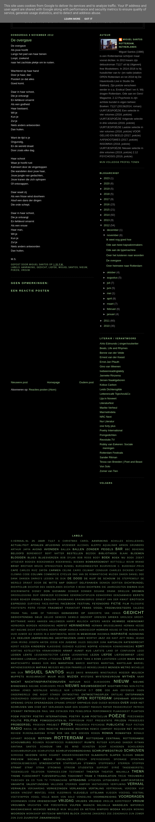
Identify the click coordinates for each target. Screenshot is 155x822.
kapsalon (115, 642)
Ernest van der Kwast (112, 357)
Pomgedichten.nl (53, 720)
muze (61, 677)
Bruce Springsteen (49, 566)
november (113, 235)
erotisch (137, 599)
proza (67, 724)
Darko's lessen (42, 578)
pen (71, 711)
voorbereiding (105, 796)
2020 (107, 183)
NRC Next (106, 416)
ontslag (117, 695)
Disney (37, 591)
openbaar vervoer (129, 698)
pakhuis (96, 707)
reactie (52, 728)
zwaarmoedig (50, 817)
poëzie (15, 270)
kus (88, 650)
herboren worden (24, 626)
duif (36, 595)
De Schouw (106, 578)
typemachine (58, 780)
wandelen (120, 805)
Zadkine (86, 814)
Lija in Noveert (108, 398)
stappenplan (72, 763)
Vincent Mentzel (34, 793)
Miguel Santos (68, 267)
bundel (69, 566)
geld (38, 617)
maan (131, 659)
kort (140, 646)
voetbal (138, 793)
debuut (72, 582)
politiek (31, 720)
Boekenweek (45, 562)
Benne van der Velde (112, 352)
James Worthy (87, 638)
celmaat (88, 570)
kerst (15, 646)
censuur (102, 570)
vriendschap (47, 801)
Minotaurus (109, 673)
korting (16, 651)
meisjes (53, 667)
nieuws (72, 685)
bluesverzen (48, 557)
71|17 (51, 540)
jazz (101, 638)
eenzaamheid (123, 595)
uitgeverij (111, 780)
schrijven (134, 750)
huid (14, 634)
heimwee (118, 621)
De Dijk (60, 578)
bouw (130, 562)
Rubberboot (74, 742)
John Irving (19, 642)
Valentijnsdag (37, 784)
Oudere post (86, 382)
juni (109, 288)
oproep (71, 703)
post (89, 720)
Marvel (139, 663)
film (126, 603)
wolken (127, 809)
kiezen (25, 646)
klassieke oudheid (60, 646)
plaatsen (137, 711)
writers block (68, 813)
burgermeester (87, 566)
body (96, 558)
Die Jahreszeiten (114, 587)
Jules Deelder (88, 642)
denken (105, 583)
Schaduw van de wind (59, 747)
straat (16, 767)
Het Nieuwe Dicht (23, 630)
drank (111, 591)
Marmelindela (107, 412)
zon (13, 818)
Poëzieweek (136, 716)
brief (15, 566)
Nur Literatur (107, 421)
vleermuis (64, 793)
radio (16, 728)
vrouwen (18, 805)
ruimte (89, 742)
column (37, 574)
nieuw (83, 267)
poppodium (76, 720)
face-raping (50, 604)
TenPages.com (57, 772)
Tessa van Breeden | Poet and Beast (121, 461)
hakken (42, 621)
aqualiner (110, 545)
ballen (66, 549)
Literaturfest (107, 403)
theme (15, 776)
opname (59, 703)
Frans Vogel (92, 607)
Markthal (108, 663)
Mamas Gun (40, 663)
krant (67, 650)
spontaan (137, 759)
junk (103, 642)
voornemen (19, 801)
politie (16, 720)
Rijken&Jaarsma (34, 733)
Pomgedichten (108, 435)
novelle (56, 690)
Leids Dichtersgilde (111, 389)
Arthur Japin (20, 549)
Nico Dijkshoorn (97, 682)
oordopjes (38, 699)
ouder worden (109, 703)
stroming (54, 768)
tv (46, 780)
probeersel (21, 724)
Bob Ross (84, 558)
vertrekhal (114, 788)
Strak (40, 768)
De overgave (113, 260)
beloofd (17, 553)
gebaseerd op (73, 613)
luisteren (109, 659)
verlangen (78, 788)
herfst (62, 625)
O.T (91, 690)
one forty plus (107, 425)
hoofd (53, 630)
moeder (124, 673)
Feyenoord (100, 603)
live (67, 658)
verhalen (18, 788)
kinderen (38, 646)
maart (110, 303)
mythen (128, 676)
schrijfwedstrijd (107, 750)
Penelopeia (83, 711)
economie (62, 595)
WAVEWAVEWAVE (21, 809)
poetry (26, 716)
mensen (114, 667)
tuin (40, 780)
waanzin (89, 805)
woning (139, 809)
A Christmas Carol (73, 541)
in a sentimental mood (60, 634)
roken (95, 733)
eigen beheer (20, 599)
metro (126, 667)
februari (112, 308)
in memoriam (86, 634)
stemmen (90, 763)
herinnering (79, 625)
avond (37, 549)
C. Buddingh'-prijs (131, 566)
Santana (16, 747)
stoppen (138, 763)
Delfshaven (89, 582)
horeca (73, 630)
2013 (107, 220)
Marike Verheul (108, 407)
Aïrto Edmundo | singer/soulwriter (119, 343)
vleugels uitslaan (88, 792)
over (124, 702)
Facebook (68, 603)
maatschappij (20, 663)
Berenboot (34, 553)
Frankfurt (72, 608)
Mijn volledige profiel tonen (119, 162)
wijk (64, 809)
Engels (37, 599)
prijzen (120, 720)
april (110, 298)
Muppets (17, 676)
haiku (31, 621)
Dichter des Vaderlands (45, 587)
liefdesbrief (125, 654)
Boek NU (118, 557)
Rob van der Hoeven (73, 733)
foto (31, 607)
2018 (107, 193)
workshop (33, 814)
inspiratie (119, 633)
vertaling (96, 788)
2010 (107, 325)
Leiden (16, 654)
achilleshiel (135, 541)
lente (27, 654)
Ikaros (38, 634)
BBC (127, 549)
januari (111, 314)
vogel (35, 797)
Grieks (113, 617)
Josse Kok (57, 642)
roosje (30, 738)
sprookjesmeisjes (24, 763)
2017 (107, 199)
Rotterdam (68, 737)
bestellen (75, 553)
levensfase (80, 655)
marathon (65, 663)
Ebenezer (47, 595)
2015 (107, 209)
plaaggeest (121, 711)
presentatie (103, 720)
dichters (94, 587)
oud (95, 702)
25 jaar (38, 540)
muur (52, 676)
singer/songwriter (75, 755)
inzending (136, 634)
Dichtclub (19, 587)
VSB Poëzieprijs (55, 805)
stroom (69, 768)
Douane (99, 591)
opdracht (68, 698)
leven (65, 654)
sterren (124, 763)
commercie (51, 574)
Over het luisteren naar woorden (125, 255)
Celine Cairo (71, 570)
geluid (48, 617)
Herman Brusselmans (107, 626)
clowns (16, 574)
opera (29, 703)
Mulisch (138, 672)
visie (51, 793)
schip (102, 747)
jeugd (140, 638)
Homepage (53, 382)
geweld (73, 617)
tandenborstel (133, 768)
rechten (82, 728)
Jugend (71, 642)
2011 (107, 320)
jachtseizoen (65, 638)
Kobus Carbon (108, 384)
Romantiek (123, 733)
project (53, 724)
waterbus (137, 805)
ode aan (111, 690)
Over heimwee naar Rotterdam (124, 265)
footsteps (18, 608)
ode (99, 690)
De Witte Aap (54, 582)
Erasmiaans (66, 599)
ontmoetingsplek (95, 694)
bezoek (91, 553)
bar (119, 549)
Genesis (60, 617)
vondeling (84, 797)
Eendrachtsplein (82, 595)
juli (109, 282)
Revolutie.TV (107, 439)
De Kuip (90, 578)
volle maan (50, 797)
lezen (94, 654)
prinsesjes (136, 720)
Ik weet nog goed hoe (118, 239)
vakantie (17, 784)
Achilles (117, 541)
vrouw (25, 270)
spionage (120, 759)
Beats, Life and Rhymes (114, 348)
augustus (112, 277)
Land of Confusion (120, 651)
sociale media (39, 759)
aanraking (28, 267)
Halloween (57, 621)
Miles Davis (75, 673)
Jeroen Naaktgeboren (112, 380)
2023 (107, 178)
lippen (42, 659)
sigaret (54, 755)
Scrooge (17, 755)
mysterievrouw (108, 676)
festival (84, 603)
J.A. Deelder (20, 638)
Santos (31, 747)
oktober (111, 272)
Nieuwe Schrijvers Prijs (46, 686)
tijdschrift (31, 776)
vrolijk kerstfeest (117, 801)
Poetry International (111, 430)
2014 (107, 214)
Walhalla (103, 805)
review (16, 733)
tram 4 (90, 776)
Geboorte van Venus (104, 613)
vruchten (34, 805)
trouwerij (136, 776)
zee (109, 814)
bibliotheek (108, 553)
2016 (107, 204)
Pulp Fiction (135, 725)
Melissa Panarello (73, 667)
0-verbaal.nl (20, 541)
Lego (140, 651)
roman (107, 733)
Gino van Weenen (110, 366)
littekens (55, 659)
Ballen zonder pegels (93, 549)
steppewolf (106, 763)
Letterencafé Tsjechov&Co (115, 393)
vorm (32, 801)
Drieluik (124, 591)
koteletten (32, 651)
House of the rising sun (126, 630)
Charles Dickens (121, 570)
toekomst (75, 776)
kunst (79, 650)
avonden (51, 549)
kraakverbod (51, 651)
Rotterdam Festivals (111, 452)
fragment (55, 607)
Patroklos (32, 711)
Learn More (72, 18)
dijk (141, 587)
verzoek (131, 788)
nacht (16, 681)
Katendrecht (134, 642)
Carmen (55, 570)
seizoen (31, 755)
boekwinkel (64, 562)
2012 (107, 225)
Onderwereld (20, 695)
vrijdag (66, 800)
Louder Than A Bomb (86, 659)
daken (123, 574)
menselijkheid (97, 667)
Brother (27, 566)
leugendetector (46, 655)
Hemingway (135, 621)
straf (29, 768)
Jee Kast (112, 638)
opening (17, 702)
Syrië (115, 768)
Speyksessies (100, 759)
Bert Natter (54, 553)
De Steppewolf (128, 578)
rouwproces (55, 742)
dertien (117, 583)
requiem (120, 729)
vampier (84, 784)
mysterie (87, 677)
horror (102, 629)
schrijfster (46, 751)
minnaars (91, 673)
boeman (79, 562)
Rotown (45, 738)
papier (107, 707)
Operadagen (43, 702)
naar (140, 677)
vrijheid (95, 801)
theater (92, 771)
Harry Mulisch (77, 621)
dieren (132, 587)
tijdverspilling (54, 776)
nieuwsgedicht (93, 685)
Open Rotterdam (95, 698)
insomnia (103, 634)
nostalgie (40, 690)
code (26, 574)
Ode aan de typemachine (120, 250)
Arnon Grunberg (131, 545)
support (102, 768)
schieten (88, 747)
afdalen (37, 545)
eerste (138, 595)
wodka (115, 809)
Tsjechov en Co (23, 780)
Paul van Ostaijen (55, 711)
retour (139, 729)
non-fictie (137, 686)
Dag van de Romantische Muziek (95, 574)
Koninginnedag (123, 646)
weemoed (39, 809)
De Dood (75, 578)
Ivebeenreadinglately (112, 371)
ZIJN (131, 814)
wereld (53, 809)
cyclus (65, 574)
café (14, 570)
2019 (107, 188)
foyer (42, 608)
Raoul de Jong (34, 729)
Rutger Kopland (109, 742)
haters (95, 621)
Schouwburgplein (24, 751)
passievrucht (122, 707)
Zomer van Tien (109, 471)
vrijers (81, 801)
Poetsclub (99, 716)
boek (106, 557)
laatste (99, 651)
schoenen (117, 747)
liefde (53, 267)
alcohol (83, 545)
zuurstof (31, 817)
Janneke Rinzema (110, 375)
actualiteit (20, 545)
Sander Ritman (108, 457)
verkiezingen (57, 788)
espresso (18, 603)
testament (76, 772)
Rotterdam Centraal (103, 738)
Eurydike (34, 604)
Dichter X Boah (75, 587)
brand (139, 562)
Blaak (124, 553)
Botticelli (117, 562)
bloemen (137, 553)
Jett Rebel (127, 638)
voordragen (131, 796)
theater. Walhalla (115, 772)
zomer (139, 814)
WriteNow (49, 814)
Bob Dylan (68, 558)
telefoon (37, 772)
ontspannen (134, 694)
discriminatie (20, 591)
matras (41, 667)
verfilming (118, 784)
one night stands (46, 695)
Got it (88, 18)
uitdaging (77, 780)
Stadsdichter (50, 763)
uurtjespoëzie (132, 780)
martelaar (124, 663)
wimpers (103, 809)
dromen (138, 591)
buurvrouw (108, 566)
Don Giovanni (55, 591)
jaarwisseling (42, 638)
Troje (122, 776)
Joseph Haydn (38, 642)
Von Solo (105, 466)
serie (43, 755)
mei (109, 293)
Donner (86, 591)
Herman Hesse (134, 626)
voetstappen (20, 797)
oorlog (53, 699)
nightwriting (118, 686)
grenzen (100, 617)
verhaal (136, 784)
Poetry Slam (79, 716)
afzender (68, 545)
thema (138, 771)
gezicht (86, 617)
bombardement (97, 561)
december (113, 229)
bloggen (18, 557)
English (50, 599)
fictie (116, 603)
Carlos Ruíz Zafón (33, 570)
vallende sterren (64, 784)
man (53, 663)
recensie (67, 728)
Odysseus (127, 690)
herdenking (47, 626)
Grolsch (126, 617)
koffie (93, 646)
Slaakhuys (99, 755)
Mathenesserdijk (23, 667)
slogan (128, 755)
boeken (30, 562)
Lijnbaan (31, 659)
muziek (73, 676)
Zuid (20, 818)
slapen (115, 755)
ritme (51, 733)
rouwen (38, 742)
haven (106, 621)
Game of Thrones (45, 613)
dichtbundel (134, 582)
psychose (98, 725)
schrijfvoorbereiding (73, 750)
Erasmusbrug (85, 599)
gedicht (42, 267)
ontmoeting (70, 695)
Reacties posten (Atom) (42, 389)
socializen (64, 759)
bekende (138, 549)
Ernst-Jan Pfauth (109, 361)
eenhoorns (104, 595)
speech (82, 759)
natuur (75, 681)
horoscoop (87, 630)
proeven (39, 725)
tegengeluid (20, 772)
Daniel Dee (136, 574)
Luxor (122, 659)
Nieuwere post (19, 382)
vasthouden (100, 784)
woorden (18, 813)
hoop (63, 629)
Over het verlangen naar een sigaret (62, 707)
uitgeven (94, 780)
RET (129, 728)
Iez (30, 634)
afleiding (52, 545)
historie (42, 630)
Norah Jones (21, 690)
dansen (24, 578)
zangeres (99, 814)
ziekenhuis (120, 814)
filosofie (137, 604)
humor (22, 634)
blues (32, 557)
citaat (139, 570)
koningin (105, 646)
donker (73, 591)
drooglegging (21, 595)
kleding (80, 646)
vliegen (111, 793)
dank (14, 578)
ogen (140, 690)
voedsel (125, 793)
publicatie (115, 724)
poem (15, 716)
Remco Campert (101, 729)
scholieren (136, 747)
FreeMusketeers (118, 607)
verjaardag (36, 788)
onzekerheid (20, 699)
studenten (85, 768)
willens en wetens (81, 809)
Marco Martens (87, 663)
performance (102, 711)
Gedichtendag (22, 617)
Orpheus (84, 702)
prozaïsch (82, 725)
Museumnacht (36, 677)
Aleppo (96, 545)
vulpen (75, 805)
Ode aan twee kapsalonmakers (124, 244)
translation (106, 776)
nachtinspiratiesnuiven (45, 681)
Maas (140, 659)
